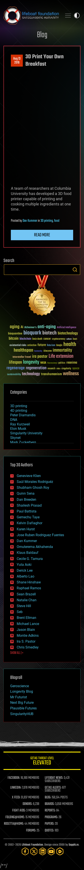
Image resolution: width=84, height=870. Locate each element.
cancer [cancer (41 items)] (47, 339)
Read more (42, 235)
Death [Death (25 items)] (75, 339)
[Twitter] (33, 851)
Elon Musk (18, 429)
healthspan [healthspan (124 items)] (23, 350)
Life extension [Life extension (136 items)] (61, 356)
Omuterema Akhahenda (35, 547)
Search (75, 269)
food (56, 221)
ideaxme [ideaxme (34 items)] (47, 351)
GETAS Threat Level (42, 762)
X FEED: (16, 797)
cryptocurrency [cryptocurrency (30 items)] (58, 339)
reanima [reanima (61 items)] (71, 363)
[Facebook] (25, 851)
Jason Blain (26, 630)
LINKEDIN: (15, 788)
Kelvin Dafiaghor (29, 523)
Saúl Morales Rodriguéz (35, 482)
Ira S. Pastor (26, 641)
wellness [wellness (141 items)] (71, 374)
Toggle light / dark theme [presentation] (77, 15)
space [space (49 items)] (75, 368)
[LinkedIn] (42, 851)
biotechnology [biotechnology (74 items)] (68, 333)
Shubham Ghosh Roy (33, 487)
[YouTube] (51, 851)
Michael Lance (28, 624)
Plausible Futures (23, 708)
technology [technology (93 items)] (31, 374)
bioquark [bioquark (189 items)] (32, 333)
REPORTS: (50, 810)
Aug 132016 (16, 61)
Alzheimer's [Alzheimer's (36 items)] (30, 327)
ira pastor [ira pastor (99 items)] (40, 356)
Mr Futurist (18, 697)
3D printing (47, 221)
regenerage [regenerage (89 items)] (16, 368)
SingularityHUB (21, 714)
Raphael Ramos (29, 588)
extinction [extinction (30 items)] (31, 345)
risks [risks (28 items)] (58, 368)
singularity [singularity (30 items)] (66, 368)
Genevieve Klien (29, 476)
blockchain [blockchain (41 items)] (25, 339)
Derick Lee (25, 570)
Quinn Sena (26, 493)
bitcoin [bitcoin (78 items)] (13, 338)
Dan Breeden (26, 499)
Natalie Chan (26, 600)
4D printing (18, 410)
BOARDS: (49, 804)
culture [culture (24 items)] (69, 339)
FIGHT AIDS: (19, 810)
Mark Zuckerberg (23, 442)
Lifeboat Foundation (32, 844)
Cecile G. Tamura (30, 559)
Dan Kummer (30, 221)
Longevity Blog (21, 691)
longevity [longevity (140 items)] (31, 362)
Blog (42, 35)
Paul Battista (26, 511)
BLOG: (48, 797)
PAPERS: (49, 824)
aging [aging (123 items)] (15, 327)
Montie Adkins (28, 635)
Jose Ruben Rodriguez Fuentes (40, 535)
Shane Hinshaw (29, 582)
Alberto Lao (25, 576)
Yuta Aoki (24, 565)
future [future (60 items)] (42, 345)
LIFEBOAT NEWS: (54, 778)
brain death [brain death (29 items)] (37, 339)
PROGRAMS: (51, 817)
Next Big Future (22, 702)
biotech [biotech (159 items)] (49, 333)
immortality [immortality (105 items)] (62, 350)
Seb (20, 612)
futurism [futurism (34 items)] (51, 345)
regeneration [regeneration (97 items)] (36, 368)
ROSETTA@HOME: (14, 824)
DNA (13, 420)
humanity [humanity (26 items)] (38, 351)
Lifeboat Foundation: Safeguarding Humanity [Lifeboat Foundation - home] (31, 15)
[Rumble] (59, 851)
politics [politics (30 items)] (61, 363)
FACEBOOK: (14, 778)
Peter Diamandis (23, 415)
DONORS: (27, 804)
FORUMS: (31, 830)
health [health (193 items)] (69, 344)
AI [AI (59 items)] (22, 327)
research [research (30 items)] (51, 368)
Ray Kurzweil (20, 424)
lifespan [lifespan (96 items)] (15, 362)
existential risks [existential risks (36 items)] (18, 345)
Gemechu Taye (28, 517)
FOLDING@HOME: (15, 817)
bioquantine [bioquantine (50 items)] (15, 333)
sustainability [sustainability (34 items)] (14, 374)
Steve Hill (24, 606)
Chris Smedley (28, 647)
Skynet (15, 438)
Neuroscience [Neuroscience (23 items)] (52, 363)
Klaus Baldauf (27, 553)
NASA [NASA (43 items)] (43, 363)
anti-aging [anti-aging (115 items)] (47, 327)
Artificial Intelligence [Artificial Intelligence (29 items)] (66, 327)
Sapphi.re (74, 844)
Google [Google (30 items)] (59, 345)
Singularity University (26, 433)
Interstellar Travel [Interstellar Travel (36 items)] (22, 357)
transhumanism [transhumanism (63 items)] (51, 374)
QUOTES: (49, 830)
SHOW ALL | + (16, 653)
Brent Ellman (26, 618)
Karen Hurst (26, 529)
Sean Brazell (26, 594)
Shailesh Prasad (29, 505)
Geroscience (19, 686)
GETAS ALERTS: (53, 788)
